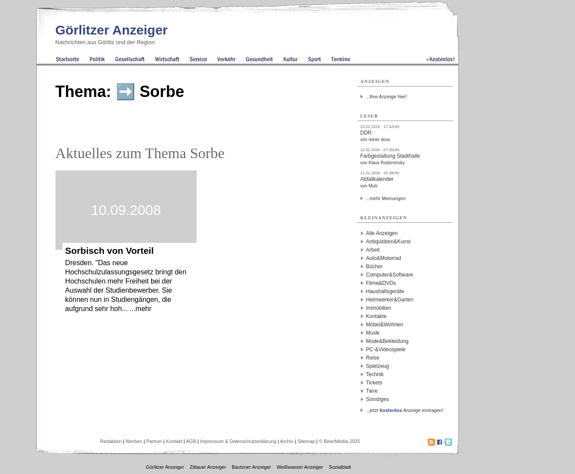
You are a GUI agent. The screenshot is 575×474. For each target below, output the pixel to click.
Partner (154, 441)
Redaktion (111, 441)
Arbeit (373, 250)
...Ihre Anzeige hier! (386, 96)
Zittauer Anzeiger (208, 467)
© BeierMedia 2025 (339, 441)
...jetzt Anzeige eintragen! (404, 410)
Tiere (372, 391)
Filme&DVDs (381, 283)
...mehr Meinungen (386, 198)
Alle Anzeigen (382, 233)
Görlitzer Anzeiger (111, 30)
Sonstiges (377, 399)
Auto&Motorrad (384, 258)
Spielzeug (377, 366)
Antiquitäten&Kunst (388, 241)
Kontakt (174, 441)
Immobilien (378, 308)
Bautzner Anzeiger (251, 467)
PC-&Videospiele (386, 349)
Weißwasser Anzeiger (300, 467)
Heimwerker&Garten (390, 300)
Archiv (287, 441)
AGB (191, 441)
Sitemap (306, 441)
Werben (133, 441)
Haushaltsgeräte (385, 291)
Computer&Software (389, 275)
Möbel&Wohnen (384, 324)
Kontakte (376, 316)
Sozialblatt (340, 467)
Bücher (374, 266)
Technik (375, 374)
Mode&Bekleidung (387, 341)
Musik (373, 333)
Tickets (374, 383)
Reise (373, 358)
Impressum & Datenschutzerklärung (238, 441)
